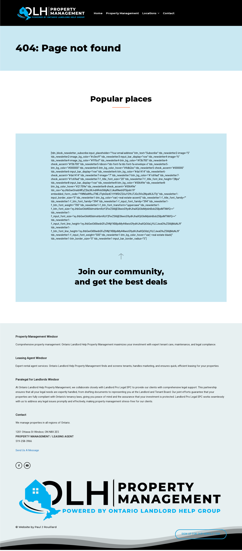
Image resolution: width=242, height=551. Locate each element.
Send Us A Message (28, 451)
